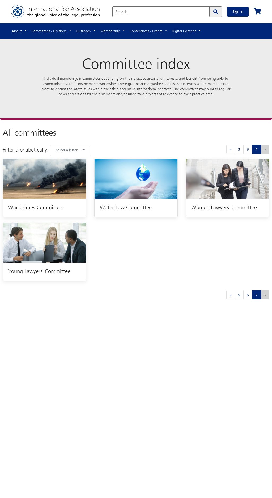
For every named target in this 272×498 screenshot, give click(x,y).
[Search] (215, 12)
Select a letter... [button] (69, 150)
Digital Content (184, 31)
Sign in (237, 12)
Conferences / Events (146, 31)
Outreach (83, 31)
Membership (110, 31)
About (17, 31)
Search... (123, 12)
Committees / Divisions (48, 31)
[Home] (60, 12)
